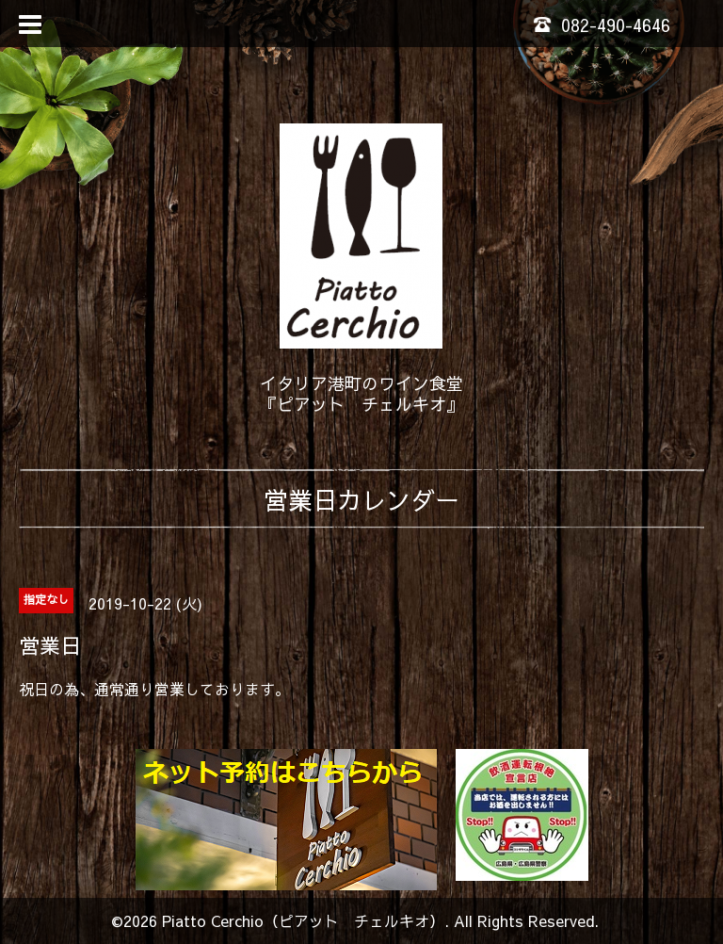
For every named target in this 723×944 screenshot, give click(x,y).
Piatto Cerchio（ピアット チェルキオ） (303, 920)
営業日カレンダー (361, 499)
